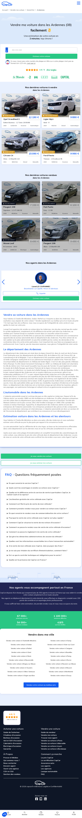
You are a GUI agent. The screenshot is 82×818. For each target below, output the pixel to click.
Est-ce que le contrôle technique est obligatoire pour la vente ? (34, 555)
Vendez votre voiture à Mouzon (61, 668)
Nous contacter (9, 763)
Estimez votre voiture (41, 298)
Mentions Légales (42, 786)
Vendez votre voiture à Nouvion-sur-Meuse (61, 664)
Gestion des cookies (11, 774)
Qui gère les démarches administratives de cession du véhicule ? (34, 536)
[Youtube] (40, 799)
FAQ (43, 774)
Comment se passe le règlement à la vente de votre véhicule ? (34, 532)
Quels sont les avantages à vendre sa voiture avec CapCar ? (33, 488)
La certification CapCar (50, 760)
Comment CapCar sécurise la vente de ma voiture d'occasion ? (34, 522)
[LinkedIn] (45, 799)
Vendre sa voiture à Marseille (53, 743)
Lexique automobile (49, 771)
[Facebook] (36, 799)
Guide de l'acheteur (11, 732)
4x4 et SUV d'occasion (12, 741)
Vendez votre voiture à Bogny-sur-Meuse (21, 664)
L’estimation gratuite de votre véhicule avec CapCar (30, 499)
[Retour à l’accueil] (7, 4)
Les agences (46, 769)
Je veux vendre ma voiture (41, 456)
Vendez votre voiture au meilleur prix (41, 685)
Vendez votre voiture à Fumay (60, 641)
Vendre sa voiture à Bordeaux (53, 749)
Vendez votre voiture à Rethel (21, 648)
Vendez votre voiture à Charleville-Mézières (21, 641)
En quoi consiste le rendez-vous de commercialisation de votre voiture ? (38, 513)
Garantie (7, 749)
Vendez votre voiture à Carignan (60, 648)
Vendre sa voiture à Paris (51, 741)
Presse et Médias (10, 758)
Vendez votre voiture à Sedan (21, 645)
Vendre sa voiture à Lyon (51, 746)
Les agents (45, 766)
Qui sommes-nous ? (11, 760)
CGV (5, 771)
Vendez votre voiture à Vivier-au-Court (60, 645)
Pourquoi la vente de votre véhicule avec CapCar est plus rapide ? (35, 518)
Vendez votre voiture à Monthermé (61, 672)
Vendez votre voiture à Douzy (60, 675)
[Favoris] (36, 96)
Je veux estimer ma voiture (41, 463)
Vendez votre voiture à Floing (61, 656)
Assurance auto (47, 763)
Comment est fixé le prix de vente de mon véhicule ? (29, 504)
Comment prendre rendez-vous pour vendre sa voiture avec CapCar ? (37, 509)
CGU (11, 771)
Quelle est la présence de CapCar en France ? (27, 560)
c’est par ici (31, 63)
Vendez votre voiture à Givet (21, 652)
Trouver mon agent (49, 738)
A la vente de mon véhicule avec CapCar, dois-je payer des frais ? (35, 546)
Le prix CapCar (47, 758)
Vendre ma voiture (49, 735)
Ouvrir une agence (11, 769)
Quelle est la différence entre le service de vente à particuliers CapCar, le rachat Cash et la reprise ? (38, 493)
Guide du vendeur (48, 732)
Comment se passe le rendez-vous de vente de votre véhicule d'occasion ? (39, 527)
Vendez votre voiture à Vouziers (21, 668)
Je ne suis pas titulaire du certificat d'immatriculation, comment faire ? (37, 550)
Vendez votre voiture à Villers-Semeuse (21, 672)
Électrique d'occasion (12, 746)
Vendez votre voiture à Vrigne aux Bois (21, 675)
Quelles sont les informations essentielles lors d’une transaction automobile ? (40, 541)
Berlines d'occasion (11, 738)
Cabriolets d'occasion (12, 743)
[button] (4, 814)
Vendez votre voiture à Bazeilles (61, 652)
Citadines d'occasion (12, 735)
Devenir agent (9, 766)
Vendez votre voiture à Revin (21, 656)
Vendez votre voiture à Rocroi (60, 660)
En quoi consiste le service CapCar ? (23, 483)
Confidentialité (56, 786)
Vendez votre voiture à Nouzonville (21, 660)
